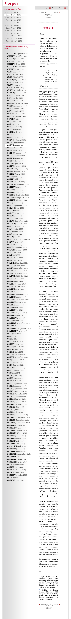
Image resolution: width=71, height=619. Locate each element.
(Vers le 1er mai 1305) (17, 103)
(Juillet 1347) (16, 452)
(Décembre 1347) (19, 459)
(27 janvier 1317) (16, 135)
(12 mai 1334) (15, 203)
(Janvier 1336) (16, 226)
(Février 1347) (16, 428)
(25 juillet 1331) (18, 198)
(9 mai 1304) (15, 82)
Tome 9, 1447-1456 (13, 33)
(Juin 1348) (15, 472)
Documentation (57, 8)
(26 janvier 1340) (17, 271)
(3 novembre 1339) (17, 268)
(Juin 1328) (15, 190)
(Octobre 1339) (16, 266)
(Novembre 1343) (15, 360)
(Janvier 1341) (16, 297)
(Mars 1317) (15, 145)
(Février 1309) (15, 119)
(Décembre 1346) (18, 420)
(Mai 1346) (15, 407)
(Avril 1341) (15, 305)
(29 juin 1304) (15, 88)
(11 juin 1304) (15, 85)
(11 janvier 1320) (17, 169)
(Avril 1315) (14, 132)
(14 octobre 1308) (15, 111)
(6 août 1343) (16, 355)
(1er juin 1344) (16, 368)
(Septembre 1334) (17, 205)
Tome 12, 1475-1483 (14, 41)
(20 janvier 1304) (16, 80)
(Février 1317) (15, 143)
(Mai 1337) (14, 237)
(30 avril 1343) (16, 347)
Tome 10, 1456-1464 (14, 36)
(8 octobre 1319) (16, 166)
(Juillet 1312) (14, 127)
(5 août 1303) (16, 69)
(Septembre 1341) (18, 323)
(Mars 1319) (15, 158)
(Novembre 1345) (17, 394)
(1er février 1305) (15, 101)
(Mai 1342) (14, 339)
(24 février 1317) (16, 140)
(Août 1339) (14, 260)
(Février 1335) (15, 208)
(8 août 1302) (15, 59)
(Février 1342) (17, 331)
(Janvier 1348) (17, 462)
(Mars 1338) (14, 245)
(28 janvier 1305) (15, 98)
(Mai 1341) (15, 308)
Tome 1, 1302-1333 (13, 12)
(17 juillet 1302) (17, 54)
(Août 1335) (14, 216)
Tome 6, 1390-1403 (13, 25)
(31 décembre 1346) (18, 423)
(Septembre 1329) (18, 195)
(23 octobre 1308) (16, 114)
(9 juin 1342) (15, 344)
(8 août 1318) (14, 150)
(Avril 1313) (14, 130)
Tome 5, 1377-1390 (13, 23)
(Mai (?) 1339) (15, 258)
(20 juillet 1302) (17, 56)
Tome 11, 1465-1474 (14, 39)
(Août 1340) (15, 289)
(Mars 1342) (14, 334)
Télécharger (44, 8)
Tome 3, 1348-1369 (13, 18)
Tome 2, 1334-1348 (13, 15)
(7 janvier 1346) (16, 397)
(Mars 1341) (16, 302)
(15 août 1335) (16, 213)
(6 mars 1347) (16, 436)
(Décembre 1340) (17, 294)
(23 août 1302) (16, 61)
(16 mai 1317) (15, 148)
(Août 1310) (13, 124)
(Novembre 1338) (17, 247)
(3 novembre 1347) (19, 454)
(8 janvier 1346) (16, 399)
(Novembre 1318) (16, 153)
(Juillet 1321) (15, 179)
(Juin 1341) (16, 315)
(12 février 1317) (16, 137)
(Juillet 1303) (16, 67)
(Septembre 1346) (17, 415)
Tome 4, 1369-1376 (13, 20)
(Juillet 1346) (15, 410)
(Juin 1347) (16, 449)
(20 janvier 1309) (16, 116)
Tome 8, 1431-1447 (13, 31)
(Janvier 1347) (16, 425)
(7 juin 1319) (15, 164)
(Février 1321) (16, 174)
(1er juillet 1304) (16, 90)
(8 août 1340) (16, 287)
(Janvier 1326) (16, 187)
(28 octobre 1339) (17, 263)
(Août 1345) (14, 376)
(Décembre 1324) (18, 185)
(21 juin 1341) (17, 313)
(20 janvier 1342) (19, 328)
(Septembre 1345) (17, 383)
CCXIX (56, 13)
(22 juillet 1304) (16, 96)
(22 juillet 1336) (15, 229)
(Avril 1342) (14, 336)
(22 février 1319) (16, 156)
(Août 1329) (15, 192)
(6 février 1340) (17, 274)
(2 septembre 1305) (17, 106)
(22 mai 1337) (15, 234)
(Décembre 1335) (17, 221)
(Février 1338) (15, 242)
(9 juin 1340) (15, 281)
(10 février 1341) (18, 300)
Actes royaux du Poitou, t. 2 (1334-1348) (49, 14)
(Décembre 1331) (17, 200)
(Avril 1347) (15, 441)
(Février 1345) (15, 370)
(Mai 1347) (16, 446)
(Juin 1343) (15, 349)
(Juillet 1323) (16, 182)
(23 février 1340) (17, 276)
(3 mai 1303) (16, 64)
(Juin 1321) (14, 177)
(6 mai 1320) (16, 171)
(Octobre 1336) (15, 232)
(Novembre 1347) (18, 457)
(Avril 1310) (14, 122)
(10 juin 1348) (16, 470)
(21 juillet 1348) (17, 475)
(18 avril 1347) (16, 438)
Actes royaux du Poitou (13, 9)
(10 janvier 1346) (17, 404)
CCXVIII (48, 17)
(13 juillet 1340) (16, 284)
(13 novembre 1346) (18, 417)
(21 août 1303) (15, 77)
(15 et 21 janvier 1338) (18, 239)
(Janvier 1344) (15, 363)
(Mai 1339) (14, 253)
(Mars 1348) (15, 467)
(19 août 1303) (15, 75)
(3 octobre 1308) (15, 109)
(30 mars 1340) (16, 279)
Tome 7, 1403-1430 (13, 28)
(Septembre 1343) (17, 357)
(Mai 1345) (14, 373)
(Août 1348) (15, 478)
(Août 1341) (16, 318)
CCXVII (43, 13)
